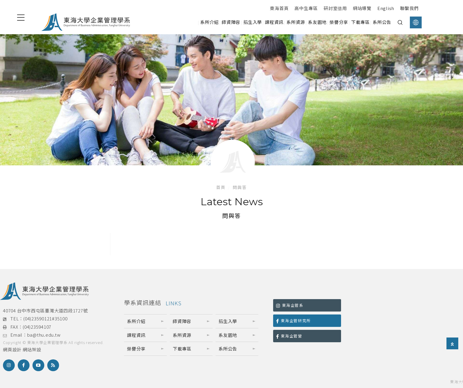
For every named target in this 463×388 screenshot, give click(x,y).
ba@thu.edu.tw (44, 334)
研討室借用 (335, 8)
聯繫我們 (409, 8)
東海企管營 (289, 336)
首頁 (221, 187)
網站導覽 (362, 8)
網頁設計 (12, 349)
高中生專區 (306, 8)
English (385, 8)
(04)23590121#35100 (45, 318)
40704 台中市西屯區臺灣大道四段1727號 (45, 310)
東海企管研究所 (293, 320)
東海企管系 (290, 305)
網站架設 (32, 349)
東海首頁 (279, 8)
